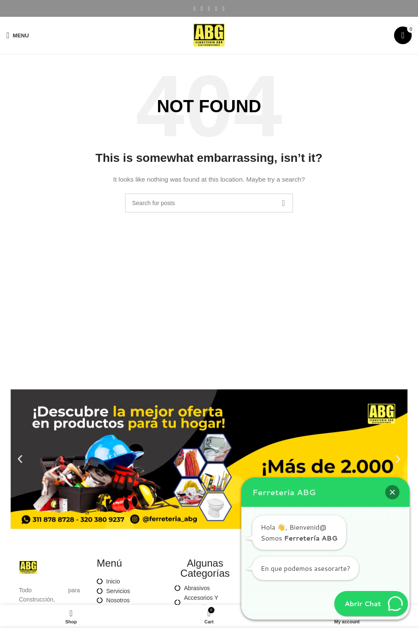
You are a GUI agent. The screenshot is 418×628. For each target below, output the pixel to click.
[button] (20, 459)
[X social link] (201, 8)
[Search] (209, 203)
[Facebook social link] (194, 8)
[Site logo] (209, 35)
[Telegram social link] (223, 8)
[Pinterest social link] (208, 8)
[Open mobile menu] (17, 35)
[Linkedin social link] (216, 8)
